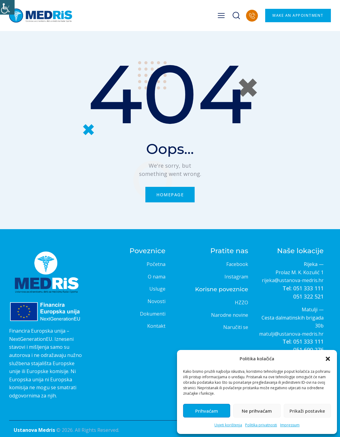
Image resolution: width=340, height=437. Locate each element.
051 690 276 (308, 349)
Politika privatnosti (261, 425)
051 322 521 (308, 296)
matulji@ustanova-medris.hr (291, 333)
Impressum (290, 425)
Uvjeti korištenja (228, 425)
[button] (328, 359)
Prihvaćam (206, 411)
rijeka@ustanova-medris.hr (293, 280)
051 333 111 (308, 288)
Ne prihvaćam (257, 411)
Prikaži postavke (307, 411)
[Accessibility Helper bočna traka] (7, 7)
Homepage (170, 195)
